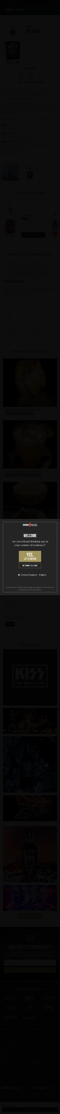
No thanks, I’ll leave (30, 565)
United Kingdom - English (31, 574)
